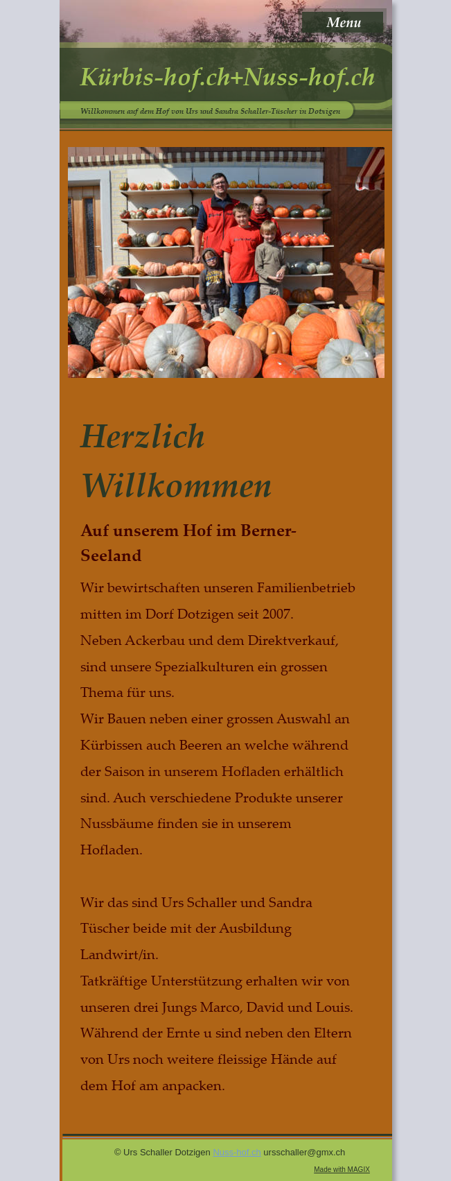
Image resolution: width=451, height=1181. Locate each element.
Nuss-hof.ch (236, 1152)
